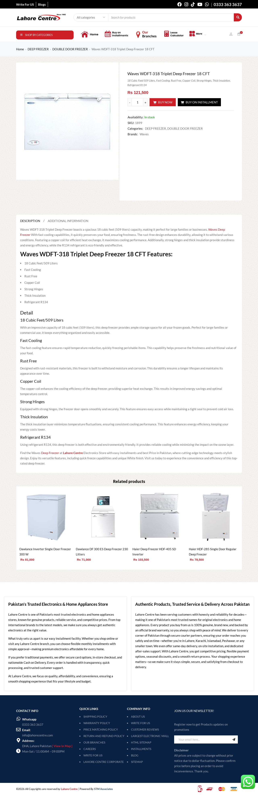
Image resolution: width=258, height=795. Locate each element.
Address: (28, 740)
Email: (26, 730)
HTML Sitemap (141, 742)
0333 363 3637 (32, 724)
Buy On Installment (202, 102)
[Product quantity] (137, 102)
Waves (144, 134)
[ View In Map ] (62, 746)
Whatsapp (29, 719)
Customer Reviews (145, 729)
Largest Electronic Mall (150, 736)
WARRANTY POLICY (96, 723)
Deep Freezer (50, 453)
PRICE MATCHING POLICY (100, 729)
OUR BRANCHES (94, 742)
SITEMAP (137, 761)
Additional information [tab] (68, 221)
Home (20, 49)
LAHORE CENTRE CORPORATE (103, 761)
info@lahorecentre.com (37, 735)
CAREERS (89, 749)
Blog (134, 755)
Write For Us (140, 723)
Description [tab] (30, 221)
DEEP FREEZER (38, 49)
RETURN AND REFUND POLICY (103, 736)
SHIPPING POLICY (95, 716)
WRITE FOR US (92, 755)
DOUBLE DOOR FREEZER (70, 49)
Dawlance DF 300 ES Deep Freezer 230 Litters (102, 551)
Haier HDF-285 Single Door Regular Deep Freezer (212, 551)
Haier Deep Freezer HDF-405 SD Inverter (154, 551)
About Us (138, 716)
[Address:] (18, 740)
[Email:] (18, 729)
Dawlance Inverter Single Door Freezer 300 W (45, 551)
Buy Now (165, 102)
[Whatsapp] (18, 719)
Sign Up (233, 739)
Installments (141, 749)
